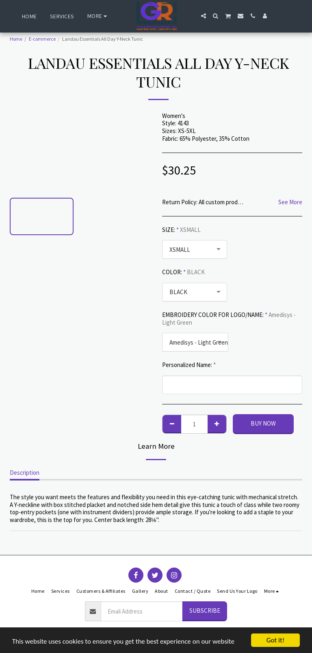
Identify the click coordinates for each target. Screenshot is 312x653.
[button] (203, 16)
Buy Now (263, 423)
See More (290, 202)
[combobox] (194, 249)
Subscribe (204, 610)
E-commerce (42, 39)
